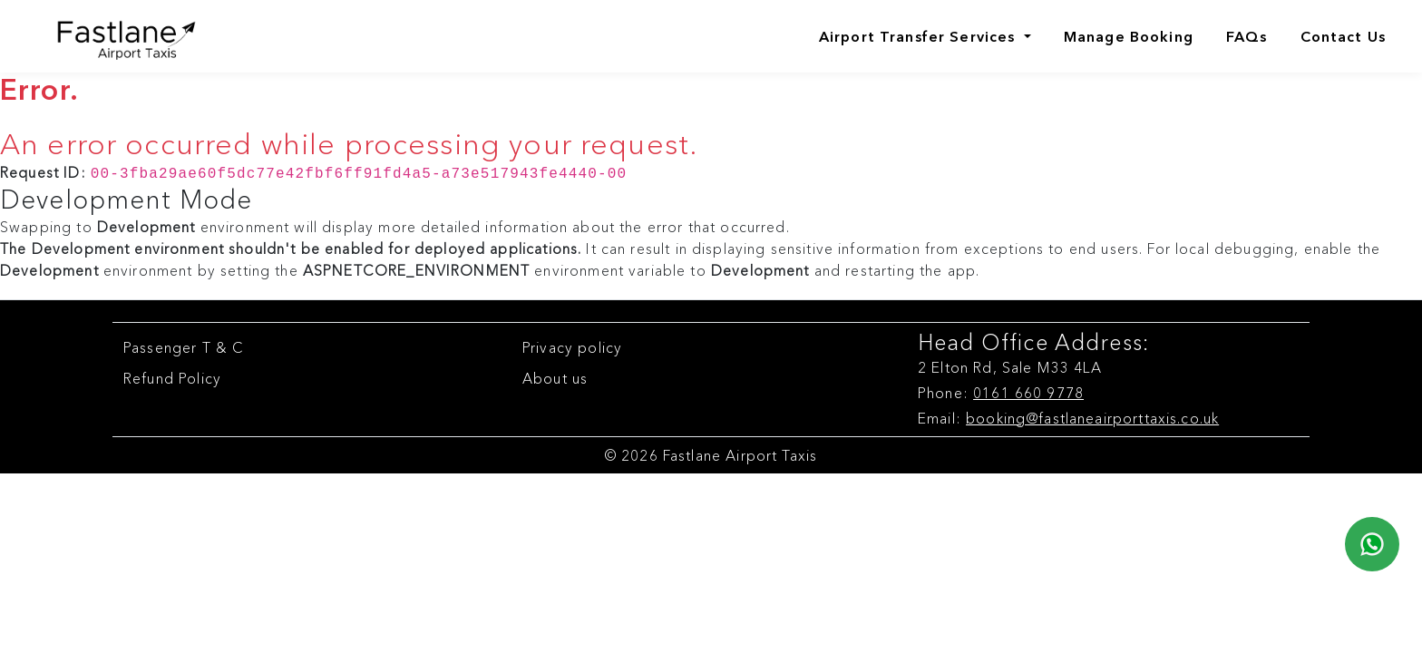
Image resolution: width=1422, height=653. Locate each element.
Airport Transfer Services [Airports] (919, 36)
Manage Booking (1128, 36)
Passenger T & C (183, 345)
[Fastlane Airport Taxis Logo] (110, 36)
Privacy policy (572, 345)
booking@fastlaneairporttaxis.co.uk (1092, 416)
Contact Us (1343, 36)
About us (555, 376)
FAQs (1247, 36)
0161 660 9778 (1028, 391)
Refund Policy (172, 376)
